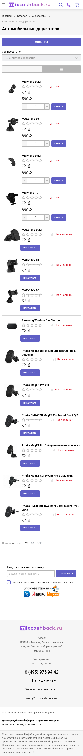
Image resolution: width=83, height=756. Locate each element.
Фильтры (41, 42)
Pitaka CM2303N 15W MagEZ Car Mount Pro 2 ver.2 (50, 507)
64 (32, 543)
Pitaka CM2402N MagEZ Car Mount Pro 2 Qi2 (50, 415)
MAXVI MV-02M (32, 229)
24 (26, 543)
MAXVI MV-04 (30, 260)
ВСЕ (39, 543)
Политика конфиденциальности (21, 724)
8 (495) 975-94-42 (41, 672)
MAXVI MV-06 (30, 290)
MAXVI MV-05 (30, 118)
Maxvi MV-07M (31, 155)
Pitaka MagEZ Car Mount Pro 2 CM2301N (47, 475)
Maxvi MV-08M (31, 81)
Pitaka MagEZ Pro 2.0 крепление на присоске (51, 445)
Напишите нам (44, 680)
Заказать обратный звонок (41, 689)
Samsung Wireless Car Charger (41, 320)
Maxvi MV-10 (30, 192)
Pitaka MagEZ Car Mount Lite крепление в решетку (49, 352)
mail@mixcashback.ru (41, 698)
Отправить (66, 573)
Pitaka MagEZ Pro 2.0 (35, 385)
